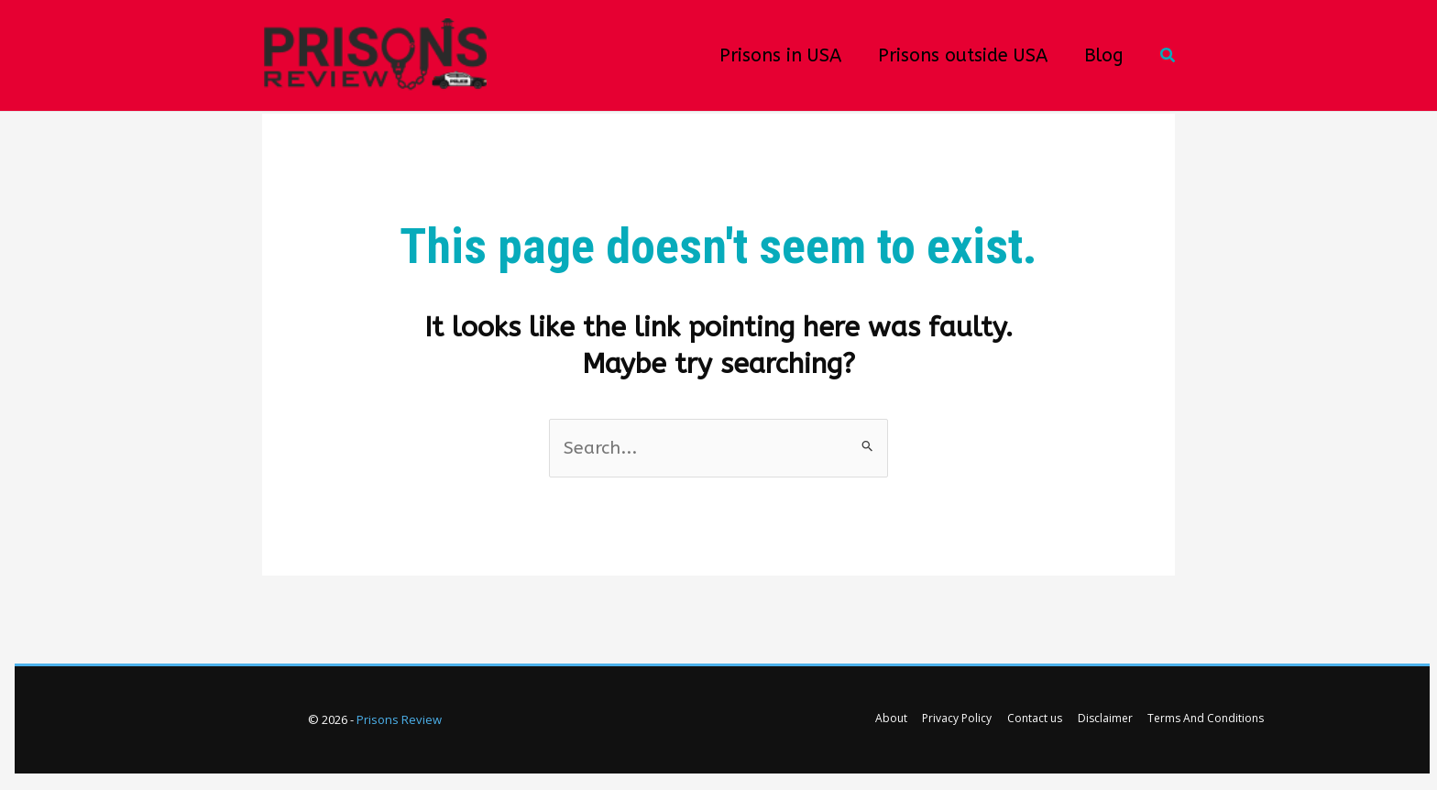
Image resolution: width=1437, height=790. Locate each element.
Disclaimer (1100, 721)
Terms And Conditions (1197, 721)
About (899, 721)
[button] (1168, 56)
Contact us (1034, 721)
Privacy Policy (961, 721)
